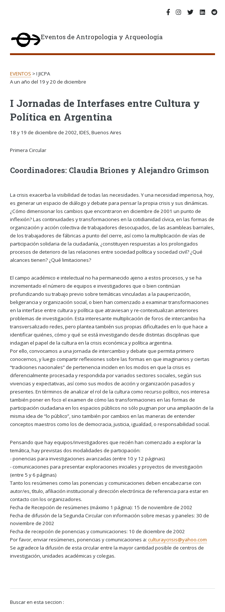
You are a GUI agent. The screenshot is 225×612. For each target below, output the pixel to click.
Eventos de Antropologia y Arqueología (86, 40)
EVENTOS (20, 73)
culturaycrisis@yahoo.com (177, 539)
